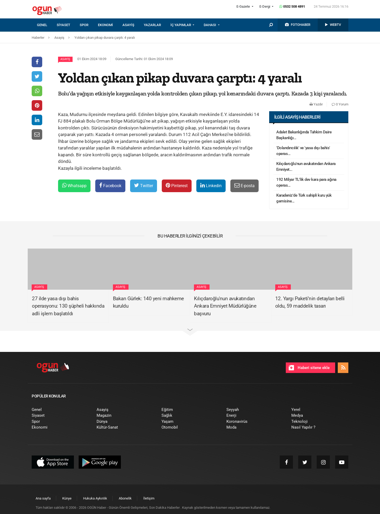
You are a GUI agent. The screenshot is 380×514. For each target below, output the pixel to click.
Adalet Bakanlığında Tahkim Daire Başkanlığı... (303, 135)
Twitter (143, 185)
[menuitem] (47, 25)
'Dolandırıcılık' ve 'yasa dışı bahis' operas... (303, 151)
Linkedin (211, 185)
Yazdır (316, 104)
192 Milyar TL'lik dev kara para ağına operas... (306, 182)
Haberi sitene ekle (309, 367)
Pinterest (177, 185)
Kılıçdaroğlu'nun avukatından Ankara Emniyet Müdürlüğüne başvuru (225, 306)
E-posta (244, 185)
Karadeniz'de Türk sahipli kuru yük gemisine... (303, 198)
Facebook (110, 185)
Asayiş (65, 59)
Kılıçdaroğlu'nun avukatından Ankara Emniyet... (306, 166)
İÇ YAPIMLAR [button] (181, 25)
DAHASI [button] (210, 25)
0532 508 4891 (292, 6)
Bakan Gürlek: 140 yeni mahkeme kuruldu (148, 302)
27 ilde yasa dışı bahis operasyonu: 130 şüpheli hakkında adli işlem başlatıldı (68, 306)
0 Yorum (340, 104)
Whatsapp (74, 185)
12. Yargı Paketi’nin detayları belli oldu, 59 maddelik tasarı (310, 302)
